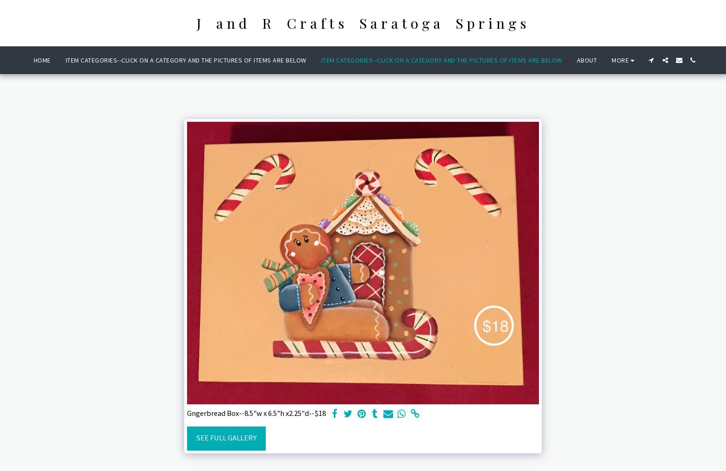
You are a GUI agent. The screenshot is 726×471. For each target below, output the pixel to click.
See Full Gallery (226, 438)
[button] (651, 60)
